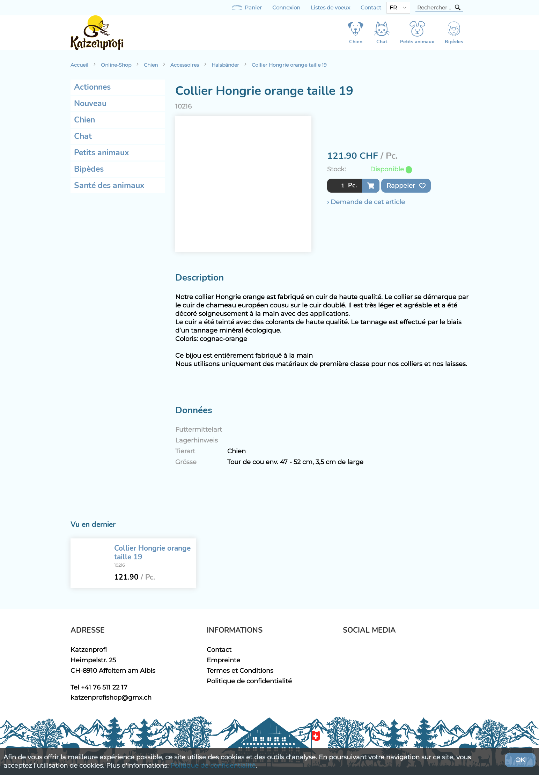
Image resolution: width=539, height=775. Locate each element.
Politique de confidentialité (249, 681)
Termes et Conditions (240, 670)
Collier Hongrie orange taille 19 (289, 65)
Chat (83, 136)
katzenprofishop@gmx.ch (111, 697)
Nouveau (90, 103)
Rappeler (406, 186)
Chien (151, 65)
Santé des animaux (109, 185)
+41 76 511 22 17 (104, 687)
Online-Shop (116, 65)
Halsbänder (225, 65)
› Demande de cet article (366, 202)
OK (520, 759)
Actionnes (92, 87)
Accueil (79, 65)
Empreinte (223, 660)
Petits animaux (101, 152)
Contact (371, 8)
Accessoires (184, 65)
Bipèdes (89, 169)
